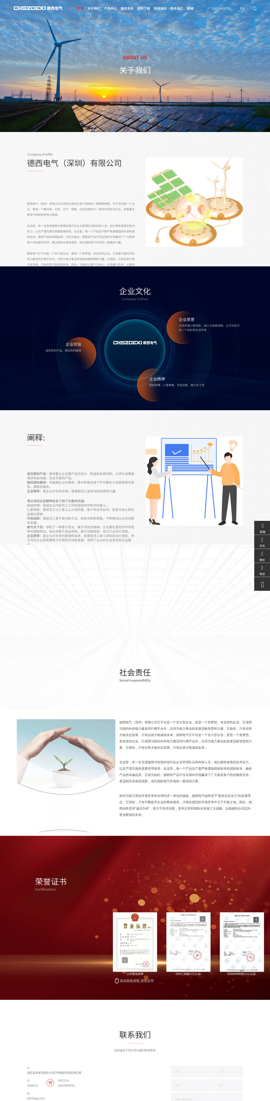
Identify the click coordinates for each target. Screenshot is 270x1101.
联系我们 (176, 8)
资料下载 (143, 8)
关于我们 (94, 8)
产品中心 (110, 8)
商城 (190, 8)
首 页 (80, 8)
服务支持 (127, 8)
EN (242, 8)
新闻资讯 (160, 8)
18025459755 (221, 8)
